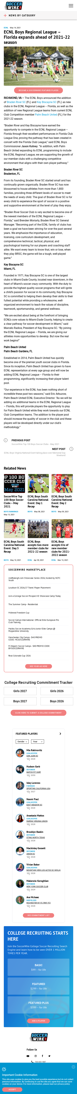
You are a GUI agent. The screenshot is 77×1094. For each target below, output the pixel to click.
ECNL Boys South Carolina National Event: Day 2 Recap (61, 501)
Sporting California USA (38, 788)
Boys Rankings (11, 512)
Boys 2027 (20, 701)
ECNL (6, 28)
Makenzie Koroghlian (37, 880)
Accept (12, 1089)
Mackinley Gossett (35, 848)
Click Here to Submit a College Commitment (38, 713)
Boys (30, 512)
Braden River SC (16, 102)
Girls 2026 (57, 691)
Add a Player (38, 1021)
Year (35, 741)
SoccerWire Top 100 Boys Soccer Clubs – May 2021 (14, 501)
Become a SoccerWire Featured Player (38, 90)
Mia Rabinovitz (34, 750)
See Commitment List (38, 915)
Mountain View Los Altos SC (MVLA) (43, 870)
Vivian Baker (33, 864)
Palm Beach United (46, 114)
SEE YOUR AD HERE (38, 666)
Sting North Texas (35, 837)
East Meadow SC (34, 805)
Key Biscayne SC (46, 102)
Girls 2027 (20, 691)
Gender (21, 741)
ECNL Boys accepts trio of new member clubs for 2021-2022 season (60, 548)
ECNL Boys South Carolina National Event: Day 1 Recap (38, 501)
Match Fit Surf (33, 772)
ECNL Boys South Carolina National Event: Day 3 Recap (14, 546)
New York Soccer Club (37, 886)
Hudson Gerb (33, 766)
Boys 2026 (57, 701)
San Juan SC (32, 756)
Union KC (30, 854)
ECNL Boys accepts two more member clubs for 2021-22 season (38, 546)
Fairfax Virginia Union (37, 821)
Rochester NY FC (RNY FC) (38, 903)
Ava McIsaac (32, 897)
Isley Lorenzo (33, 782)
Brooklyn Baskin (34, 831)
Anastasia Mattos (35, 815)
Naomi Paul (32, 799)
